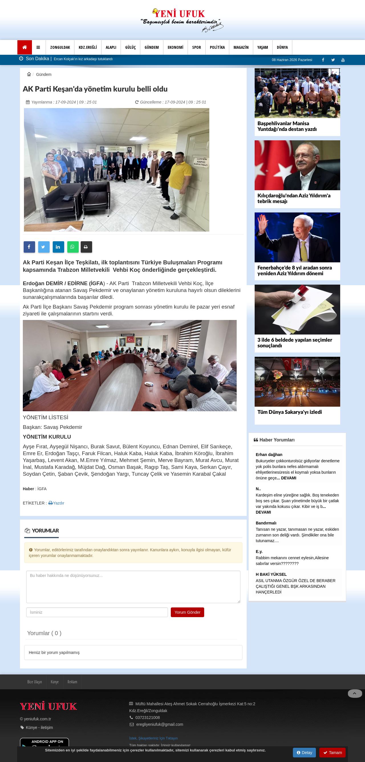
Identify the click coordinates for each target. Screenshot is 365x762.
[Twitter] (333, 60)
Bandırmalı (266, 523)
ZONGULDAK (60, 47)
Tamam (332, 752)
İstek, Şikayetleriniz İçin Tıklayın (153, 738)
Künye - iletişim (39, 727)
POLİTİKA (217, 47)
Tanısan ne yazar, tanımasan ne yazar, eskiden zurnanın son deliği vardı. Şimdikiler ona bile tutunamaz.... (297, 535)
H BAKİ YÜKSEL (271, 574)
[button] (39, 47)
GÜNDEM (152, 47)
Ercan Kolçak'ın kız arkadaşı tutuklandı (83, 59)
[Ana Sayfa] (24, 47)
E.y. (259, 551)
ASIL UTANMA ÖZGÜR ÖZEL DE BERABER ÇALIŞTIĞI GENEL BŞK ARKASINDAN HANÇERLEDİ (296, 586)
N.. (258, 489)
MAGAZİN (241, 47)
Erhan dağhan (269, 454)
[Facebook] (323, 60)
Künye (55, 681)
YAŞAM (262, 47)
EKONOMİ (175, 47)
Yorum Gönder (187, 612)
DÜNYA (282, 47)
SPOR (196, 47)
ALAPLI (111, 47)
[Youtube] (343, 60)
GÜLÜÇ (130, 47)
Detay (304, 752)
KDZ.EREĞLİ (88, 47)
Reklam (72, 681)
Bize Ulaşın (34, 681)
